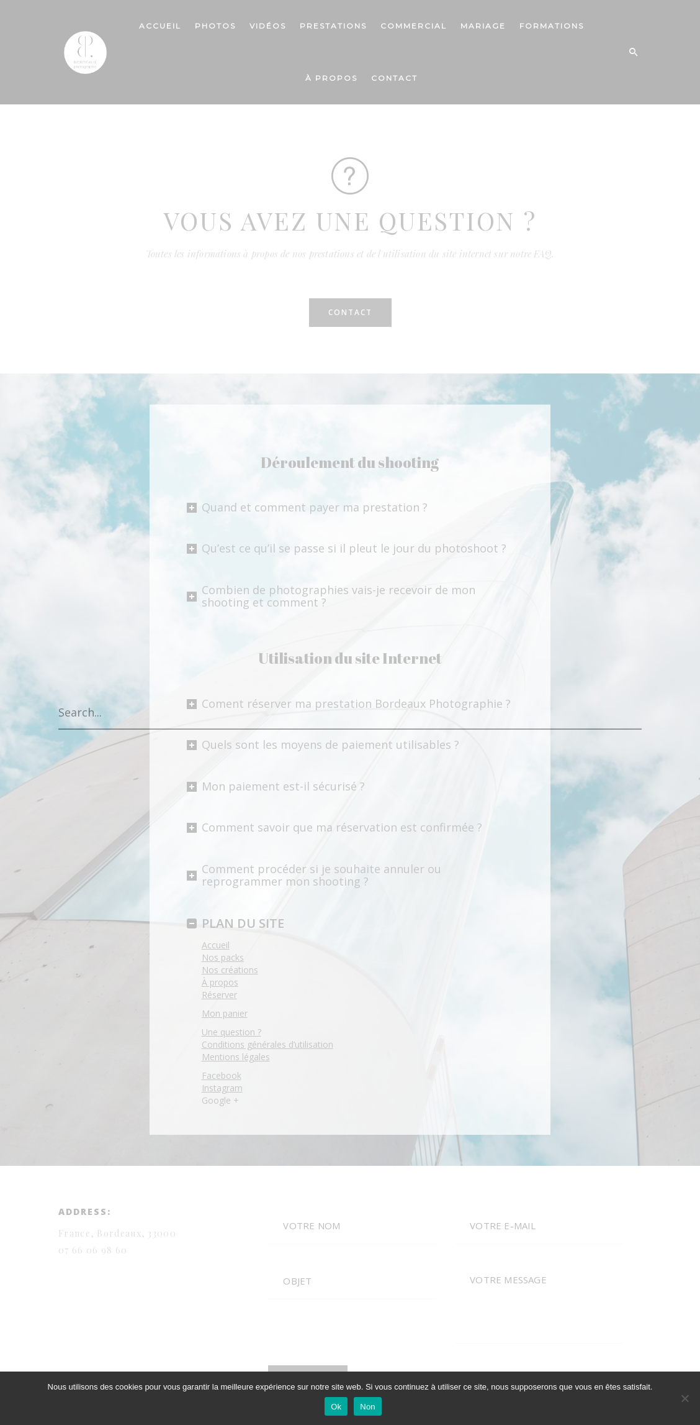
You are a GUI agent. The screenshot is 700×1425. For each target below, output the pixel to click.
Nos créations (230, 970)
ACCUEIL (160, 25)
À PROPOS (331, 78)
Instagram (222, 1088)
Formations (551, 25)
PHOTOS (215, 25)
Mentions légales (236, 1057)
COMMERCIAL (413, 25)
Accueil (216, 945)
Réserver (219, 995)
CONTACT (394, 78)
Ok (336, 1406)
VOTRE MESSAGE (539, 1303)
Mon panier (225, 1013)
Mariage (483, 25)
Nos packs (223, 957)
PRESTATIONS (333, 25)
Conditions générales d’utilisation (267, 1044)
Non (367, 1406)
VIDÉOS (267, 25)
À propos (220, 982)
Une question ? (231, 1032)
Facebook (221, 1075)
